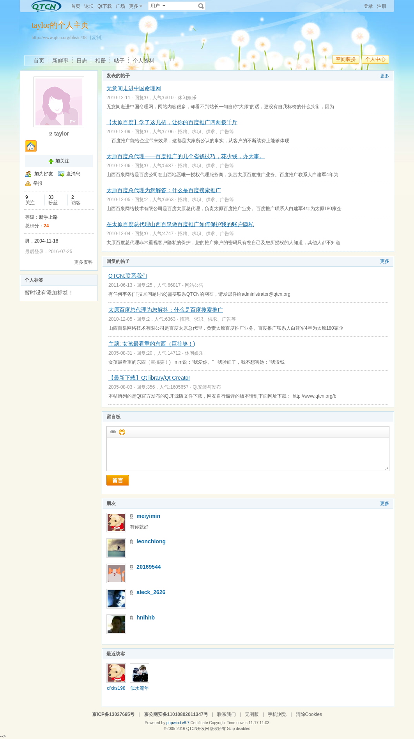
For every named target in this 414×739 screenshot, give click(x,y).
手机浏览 (277, 714)
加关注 (62, 161)
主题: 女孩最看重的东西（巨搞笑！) (151, 344)
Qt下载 (104, 6)
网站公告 (194, 285)
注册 (381, 6)
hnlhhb (145, 617)
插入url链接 (112, 431)
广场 (120, 6)
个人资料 (143, 60)
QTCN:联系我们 (127, 276)
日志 (81, 60)
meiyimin (148, 516)
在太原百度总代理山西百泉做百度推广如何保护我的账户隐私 (180, 224)
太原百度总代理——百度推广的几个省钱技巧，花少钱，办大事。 (185, 156)
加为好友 (43, 174)
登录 (368, 6)
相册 (100, 60)
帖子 (119, 60)
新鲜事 (60, 60)
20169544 (148, 567)
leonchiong (151, 541)
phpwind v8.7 (177, 723)
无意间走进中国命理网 (133, 88)
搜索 (201, 5)
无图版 (252, 714)
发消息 (73, 174)
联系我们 (226, 714)
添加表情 (121, 431)
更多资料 (83, 262)
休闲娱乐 (187, 97)
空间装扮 (346, 59)
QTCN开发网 (197, 729)
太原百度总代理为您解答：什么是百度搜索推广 (163, 190)
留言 (117, 480)
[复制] (96, 37)
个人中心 (375, 59)
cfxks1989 (116, 690)
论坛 (89, 6)
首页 (75, 6)
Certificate (199, 723)
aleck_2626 (150, 592)
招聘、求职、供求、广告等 (206, 131)
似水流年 (139, 688)
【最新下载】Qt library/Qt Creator (149, 378)
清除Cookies (309, 714)
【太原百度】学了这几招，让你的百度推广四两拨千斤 (171, 122)
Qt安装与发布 (207, 387)
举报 (37, 183)
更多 (384, 76)
